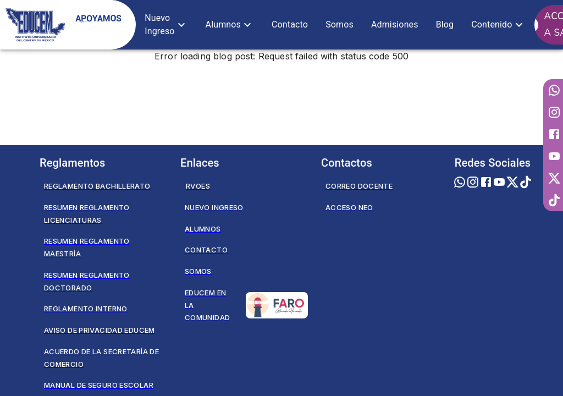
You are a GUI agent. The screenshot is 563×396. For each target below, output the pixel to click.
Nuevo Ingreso (214, 207)
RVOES (198, 186)
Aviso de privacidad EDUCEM (99, 330)
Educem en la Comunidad (246, 305)
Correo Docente (359, 186)
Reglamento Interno (86, 308)
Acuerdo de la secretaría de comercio (101, 358)
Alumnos (203, 228)
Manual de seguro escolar (98, 385)
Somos (198, 271)
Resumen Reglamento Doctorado (87, 281)
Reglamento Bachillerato (97, 186)
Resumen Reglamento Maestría (87, 247)
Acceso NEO (349, 207)
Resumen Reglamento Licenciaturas (87, 213)
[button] (166, 25)
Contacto (206, 249)
